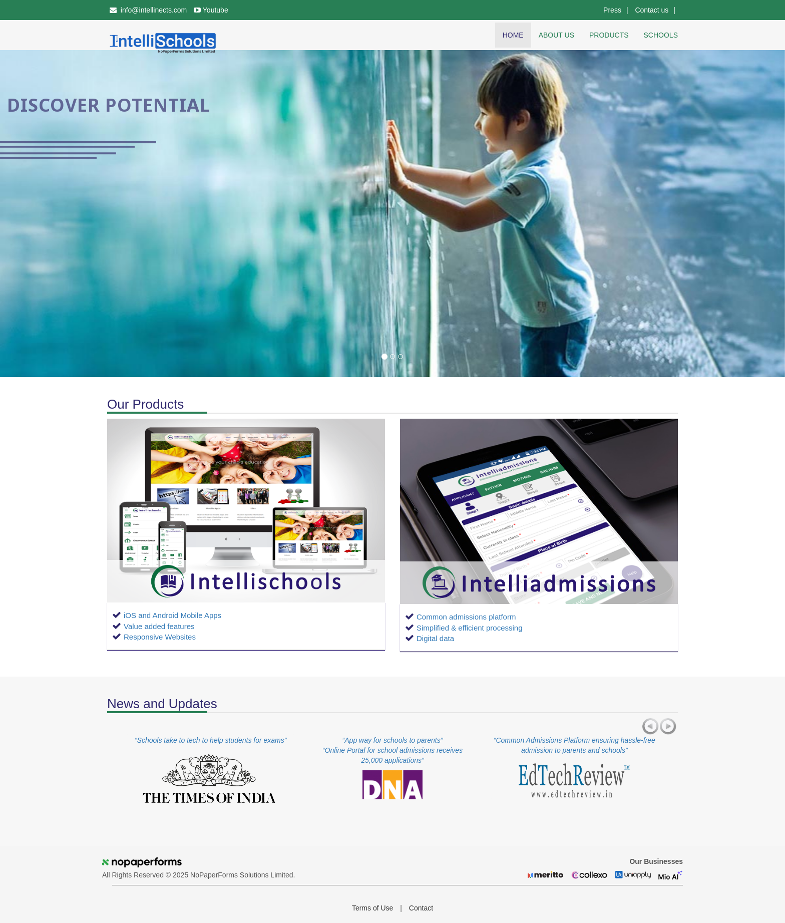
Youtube (211, 10)
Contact (421, 908)
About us (556, 35)
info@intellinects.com (148, 10)
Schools (661, 35)
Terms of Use (372, 908)
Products (609, 35)
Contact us (651, 10)
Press (612, 10)
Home (513, 35)
